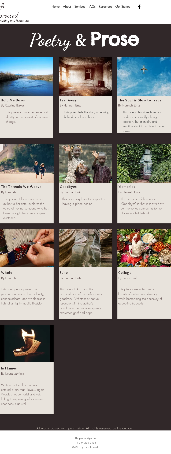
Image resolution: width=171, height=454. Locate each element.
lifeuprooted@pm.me (85, 438)
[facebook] (139, 7)
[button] (67, 6)
